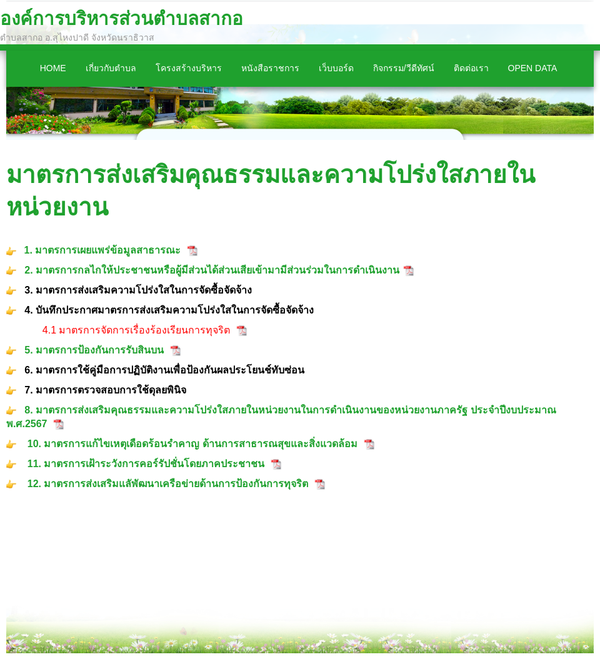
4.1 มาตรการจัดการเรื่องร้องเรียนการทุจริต (136, 330)
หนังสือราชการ (270, 68)
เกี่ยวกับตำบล (111, 68)
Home (53, 68)
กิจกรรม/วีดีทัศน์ (403, 68)
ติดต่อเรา (471, 68)
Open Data (533, 68)
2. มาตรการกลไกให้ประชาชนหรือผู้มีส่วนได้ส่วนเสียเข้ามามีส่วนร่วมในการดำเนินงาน (210, 270)
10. (36, 443)
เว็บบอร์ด (336, 68)
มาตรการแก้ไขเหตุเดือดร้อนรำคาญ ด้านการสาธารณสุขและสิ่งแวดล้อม (200, 443)
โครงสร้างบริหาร (189, 68)
